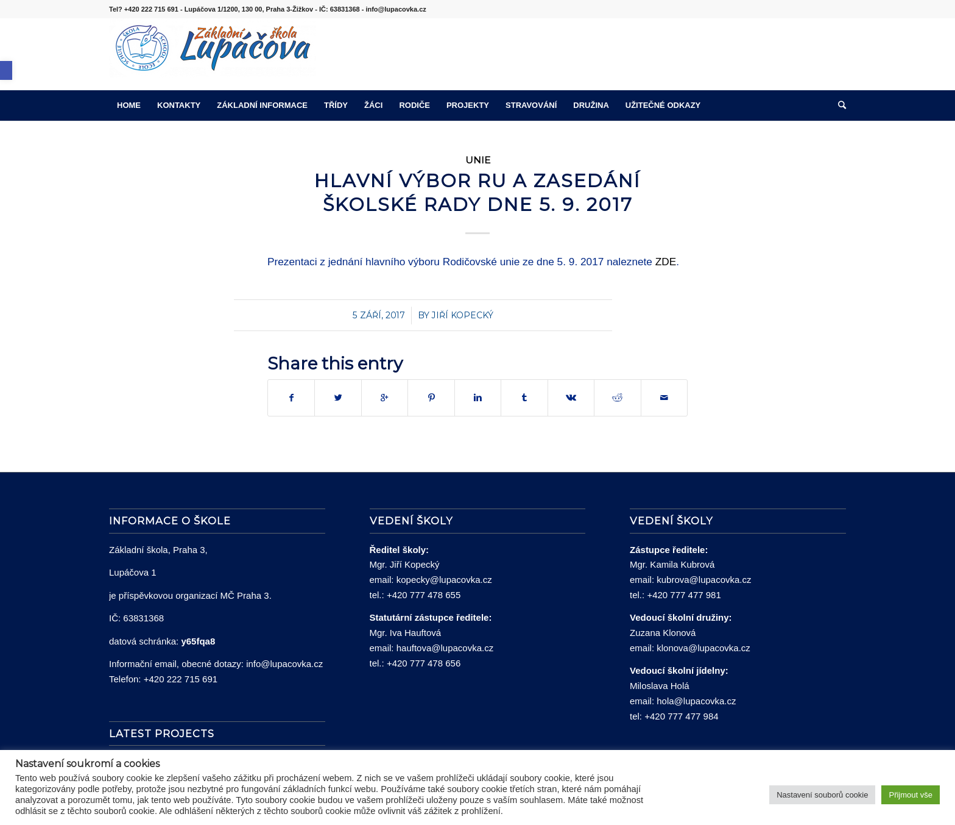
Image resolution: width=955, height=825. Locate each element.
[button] (6, 70)
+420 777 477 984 (681, 716)
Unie (477, 160)
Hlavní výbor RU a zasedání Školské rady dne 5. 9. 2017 (477, 193)
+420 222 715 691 (180, 679)
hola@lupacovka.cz (696, 701)
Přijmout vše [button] (910, 794)
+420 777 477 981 (684, 595)
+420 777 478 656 (423, 663)
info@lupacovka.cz (284, 664)
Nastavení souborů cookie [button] (822, 794)
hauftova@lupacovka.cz (445, 648)
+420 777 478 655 (423, 595)
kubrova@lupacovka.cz (704, 579)
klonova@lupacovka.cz (703, 648)
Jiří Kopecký (462, 315)
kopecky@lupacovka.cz (444, 579)
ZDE (666, 261)
